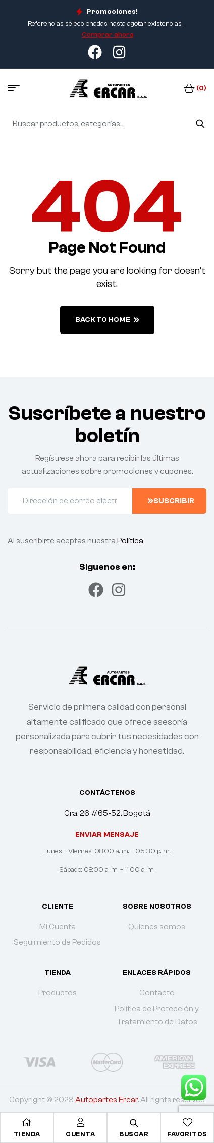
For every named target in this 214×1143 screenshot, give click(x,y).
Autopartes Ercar (106, 1099)
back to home (107, 320)
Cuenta (80, 1134)
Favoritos (187, 1134)
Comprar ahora (108, 35)
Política (130, 540)
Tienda (27, 1134)
